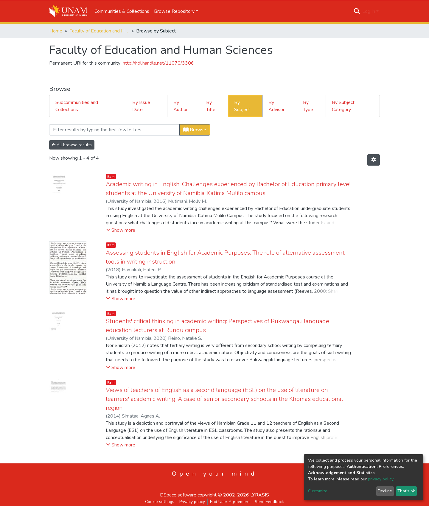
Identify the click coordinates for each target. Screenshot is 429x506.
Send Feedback (269, 502)
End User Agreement (230, 502)
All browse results (72, 145)
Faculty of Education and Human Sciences (99, 31)
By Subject (242, 106)
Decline (385, 491)
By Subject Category (343, 106)
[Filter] (114, 130)
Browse (194, 130)
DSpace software (178, 495)
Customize (317, 491)
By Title (210, 106)
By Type (308, 106)
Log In (368, 11)
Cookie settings (159, 502)
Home (55, 31)
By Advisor (276, 106)
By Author (180, 106)
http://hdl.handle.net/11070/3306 (158, 63)
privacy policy (380, 479)
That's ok (406, 491)
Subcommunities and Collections (76, 106)
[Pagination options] (373, 160)
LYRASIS (259, 495)
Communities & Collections (121, 11)
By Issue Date (141, 106)
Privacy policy (192, 502)
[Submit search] (357, 11)
